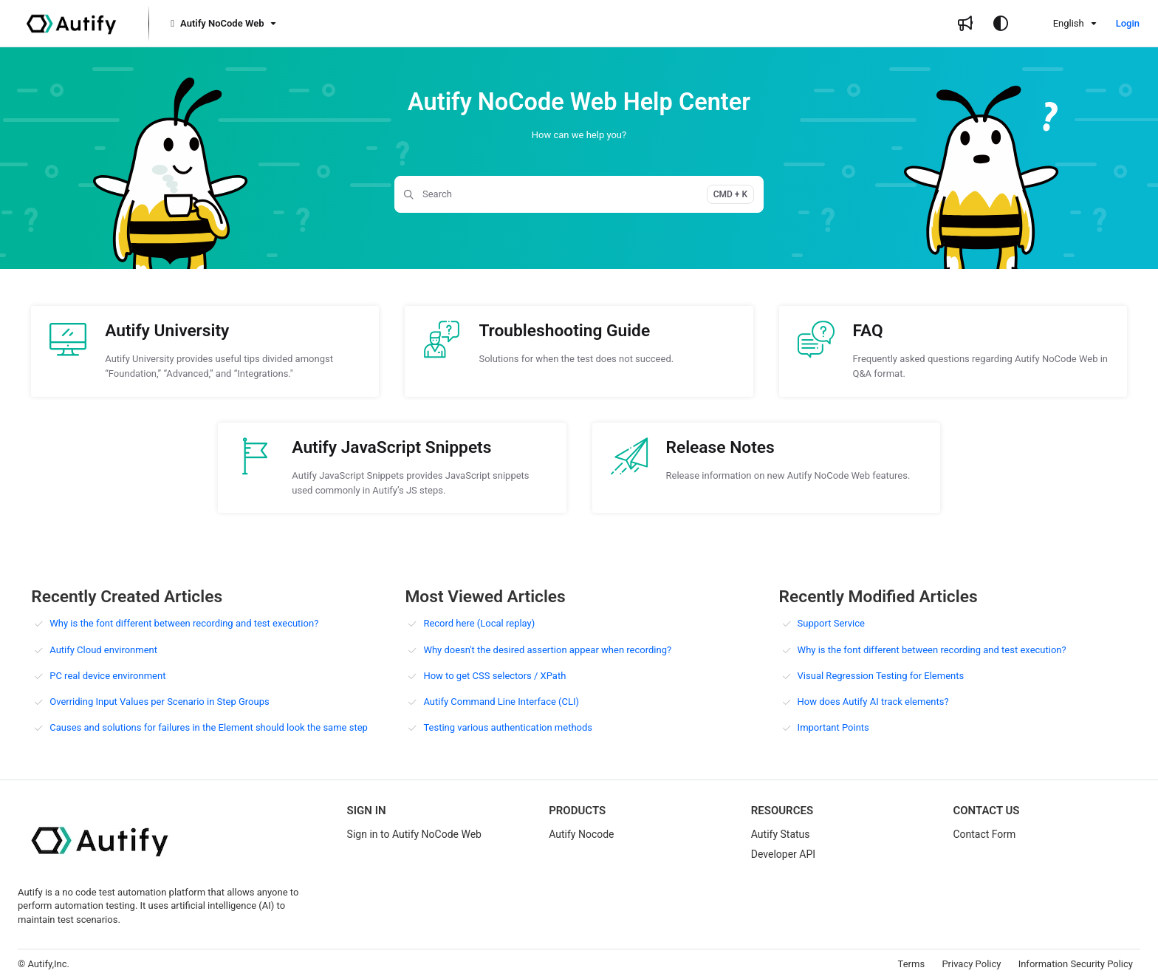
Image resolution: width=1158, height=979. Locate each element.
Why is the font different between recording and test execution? (183, 623)
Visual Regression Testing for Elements (881, 675)
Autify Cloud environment (103, 649)
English (1058, 23)
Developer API (783, 854)
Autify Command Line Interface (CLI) (501, 701)
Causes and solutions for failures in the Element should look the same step (208, 727)
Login (1128, 23)
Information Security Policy (1075, 963)
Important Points (833, 727)
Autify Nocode (581, 834)
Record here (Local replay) (479, 623)
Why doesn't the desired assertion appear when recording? (547, 649)
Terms (911, 963)
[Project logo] (71, 23)
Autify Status (780, 834)
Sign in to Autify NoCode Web (414, 834)
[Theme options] (1001, 23)
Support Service (831, 623)
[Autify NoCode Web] (222, 24)
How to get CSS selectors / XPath (494, 675)
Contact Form (984, 834)
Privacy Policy (971, 963)
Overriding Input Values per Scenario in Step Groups (159, 701)
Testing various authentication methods (507, 727)
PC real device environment (107, 675)
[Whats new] (965, 23)
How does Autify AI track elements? (873, 701)
